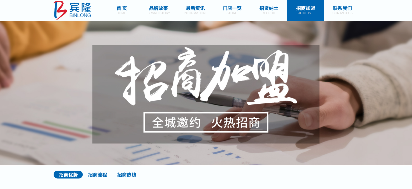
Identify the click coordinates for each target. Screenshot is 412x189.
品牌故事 (158, 7)
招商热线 (126, 174)
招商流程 (97, 174)
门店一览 (232, 7)
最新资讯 (195, 7)
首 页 (121, 7)
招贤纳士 (268, 7)
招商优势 (68, 174)
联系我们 (342, 7)
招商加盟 (305, 7)
